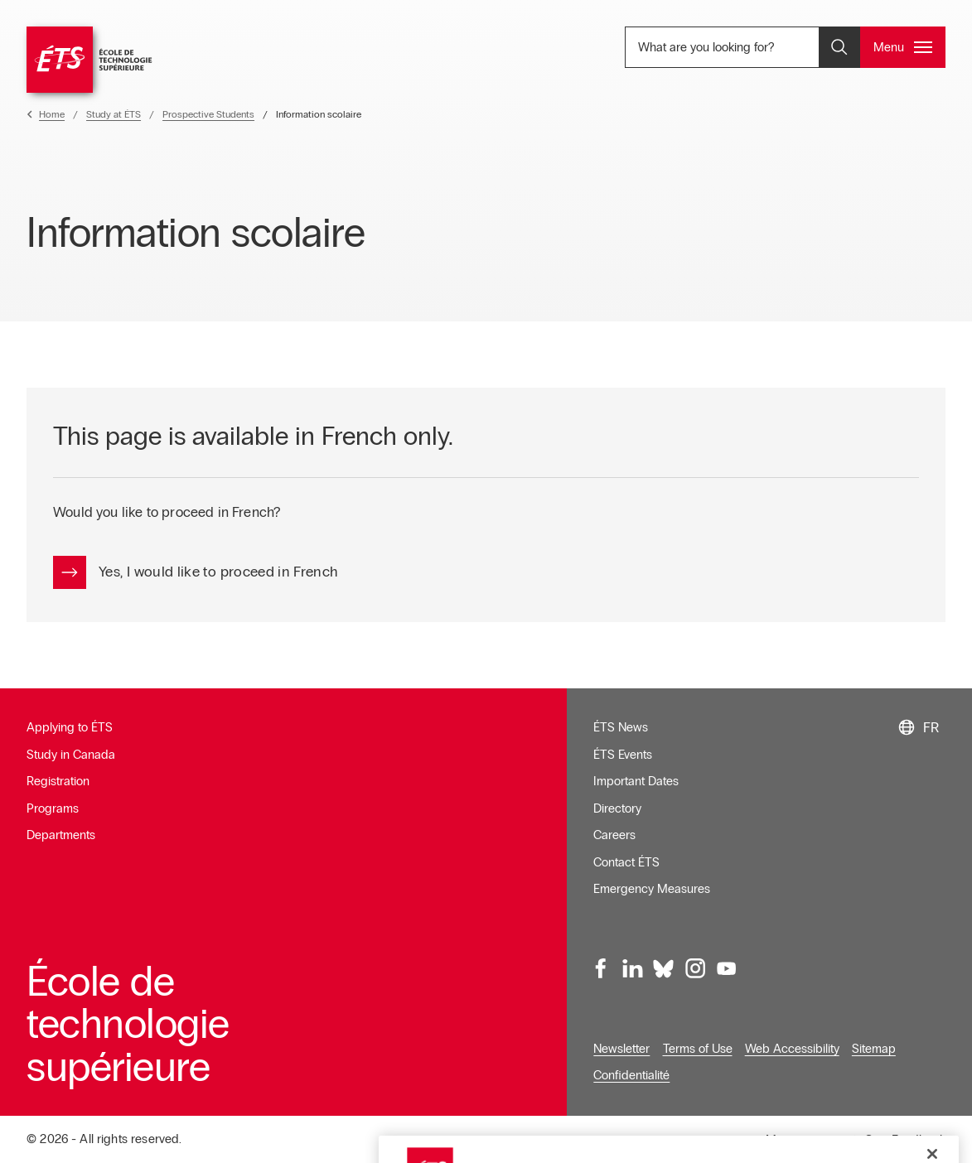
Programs (53, 808)
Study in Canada (71, 754)
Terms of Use (698, 1048)
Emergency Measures (651, 888)
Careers (614, 835)
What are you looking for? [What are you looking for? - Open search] (744, 47)
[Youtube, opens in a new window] (726, 968)
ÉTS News (620, 727)
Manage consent (811, 1139)
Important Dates (636, 781)
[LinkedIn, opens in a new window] (632, 968)
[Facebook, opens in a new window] (601, 968)
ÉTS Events (622, 754)
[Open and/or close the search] (839, 47)
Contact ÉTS (626, 862)
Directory (617, 808)
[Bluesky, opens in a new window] (663, 968)
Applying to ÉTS (70, 727)
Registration (58, 781)
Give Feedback (904, 1139)
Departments (61, 835)
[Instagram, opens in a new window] (694, 968)
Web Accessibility (792, 1048)
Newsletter (621, 1048)
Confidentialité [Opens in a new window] (631, 1075)
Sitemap (874, 1048)
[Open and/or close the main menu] (902, 47)
